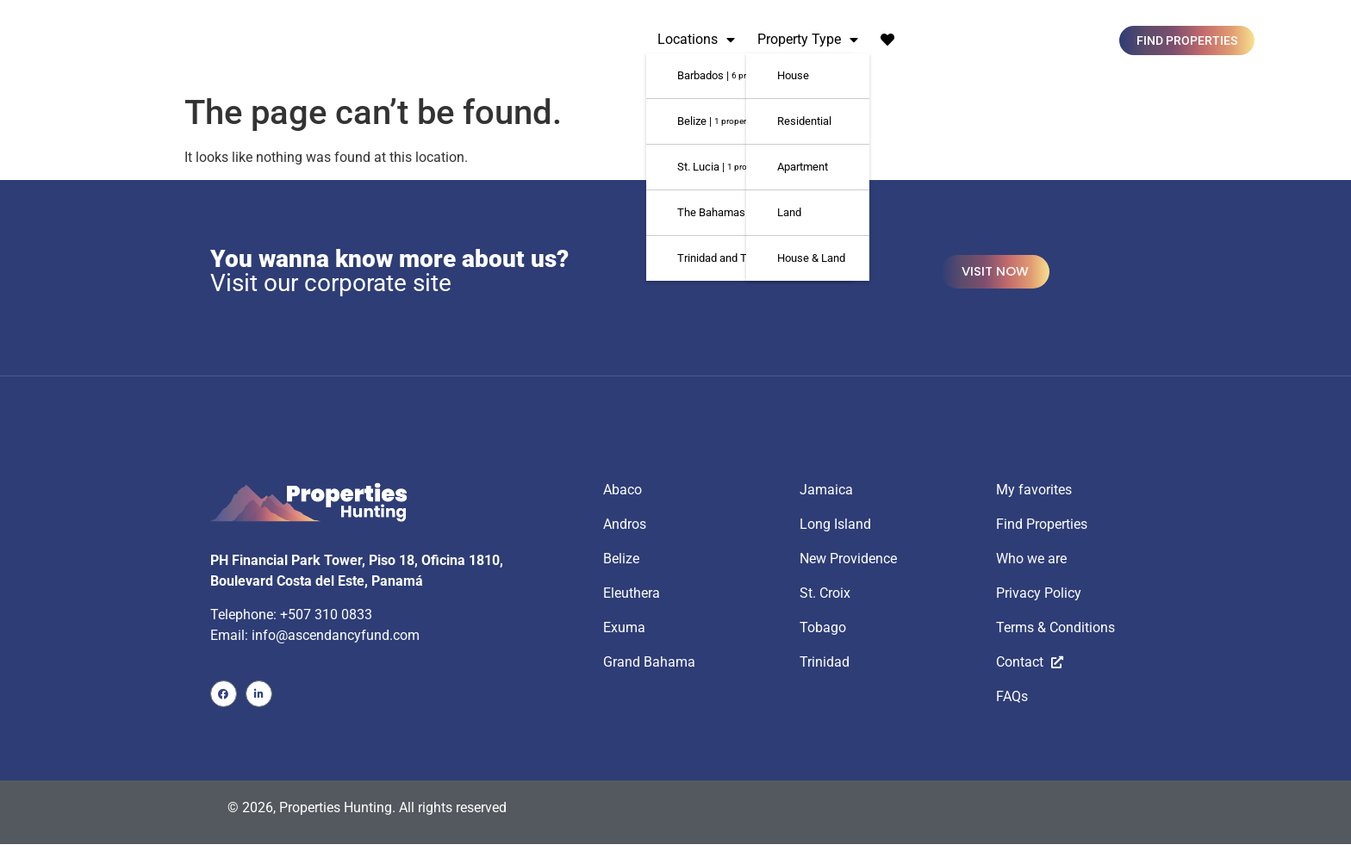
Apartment (802, 166)
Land (789, 212)
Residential (804, 121)
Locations (696, 39)
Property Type (807, 39)
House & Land (811, 258)
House (793, 75)
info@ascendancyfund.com (336, 632)
